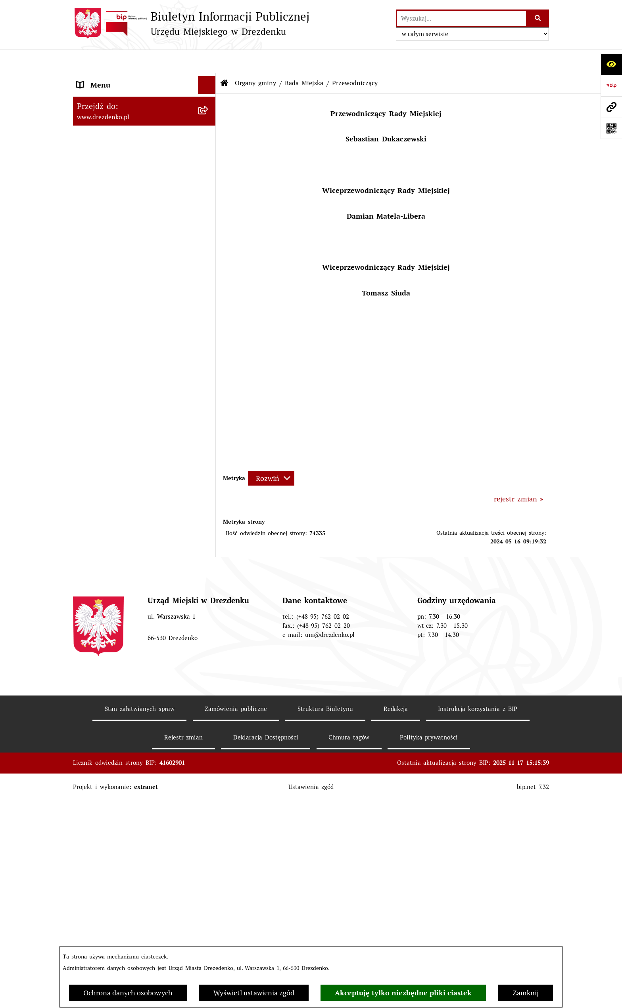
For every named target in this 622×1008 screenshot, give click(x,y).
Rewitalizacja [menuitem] (97, 889)
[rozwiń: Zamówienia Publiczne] (209, 818)
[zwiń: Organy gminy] (209, 179)
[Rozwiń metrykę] (271, 454)
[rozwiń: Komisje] (209, 407)
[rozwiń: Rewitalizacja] (209, 890)
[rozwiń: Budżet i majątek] (209, 718)
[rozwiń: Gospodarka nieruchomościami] (209, 854)
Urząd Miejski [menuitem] (99, 161)
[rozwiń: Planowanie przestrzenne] (209, 872)
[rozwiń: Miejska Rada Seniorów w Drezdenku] (209, 667)
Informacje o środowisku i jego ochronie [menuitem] (127, 912)
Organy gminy (255, 59)
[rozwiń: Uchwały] (209, 350)
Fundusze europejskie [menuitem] (111, 835)
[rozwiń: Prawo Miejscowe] (209, 701)
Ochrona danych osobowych (128, 992)
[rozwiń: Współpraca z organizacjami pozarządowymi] (209, 790)
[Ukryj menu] (207, 61)
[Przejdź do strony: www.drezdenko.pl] (611, 107)
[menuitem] (144, 201)
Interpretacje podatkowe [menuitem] (116, 771)
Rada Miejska (304, 59)
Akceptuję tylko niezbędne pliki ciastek (403, 992)
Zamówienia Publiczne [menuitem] (113, 818)
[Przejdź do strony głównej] (191, 23)
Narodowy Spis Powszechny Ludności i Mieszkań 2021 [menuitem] (137, 84)
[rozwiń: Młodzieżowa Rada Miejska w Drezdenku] (209, 633)
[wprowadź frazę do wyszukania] (461, 18)
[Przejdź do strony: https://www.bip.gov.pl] (611, 85)
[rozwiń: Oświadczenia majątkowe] (209, 497)
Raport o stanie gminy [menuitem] (113, 736)
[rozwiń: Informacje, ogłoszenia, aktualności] (209, 125)
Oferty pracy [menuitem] (97, 935)
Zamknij (526, 992)
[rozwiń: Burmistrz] (209, 610)
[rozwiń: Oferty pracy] (209, 936)
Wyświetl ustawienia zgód (253, 992)
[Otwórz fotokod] (611, 128)
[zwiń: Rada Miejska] (209, 202)
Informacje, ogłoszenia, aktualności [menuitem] (133, 125)
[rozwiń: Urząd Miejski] (209, 161)
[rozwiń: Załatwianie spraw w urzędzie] (209, 143)
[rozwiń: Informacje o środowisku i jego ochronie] (209, 907)
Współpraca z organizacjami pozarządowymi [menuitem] (122, 795)
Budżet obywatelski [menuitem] (108, 753)
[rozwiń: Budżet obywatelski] (209, 754)
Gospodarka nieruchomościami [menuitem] (126, 853)
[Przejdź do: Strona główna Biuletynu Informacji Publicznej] (224, 59)
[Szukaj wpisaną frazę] (538, 18)
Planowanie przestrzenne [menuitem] (117, 871)
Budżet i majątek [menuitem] (104, 718)
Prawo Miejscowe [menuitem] (104, 700)
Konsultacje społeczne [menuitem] (112, 107)
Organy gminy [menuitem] (99, 178)
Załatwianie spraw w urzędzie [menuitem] (125, 143)
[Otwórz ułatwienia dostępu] (611, 64)
